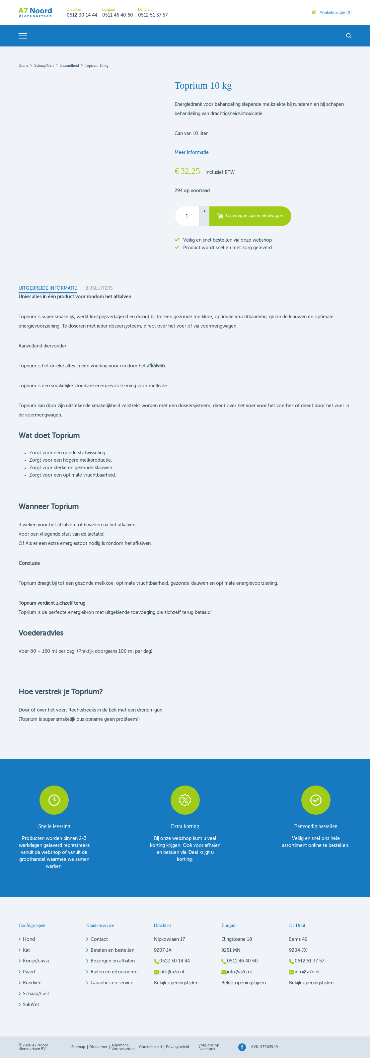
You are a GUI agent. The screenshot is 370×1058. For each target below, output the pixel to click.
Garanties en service (112, 983)
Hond (29, 939)
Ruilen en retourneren (114, 972)
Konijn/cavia (36, 961)
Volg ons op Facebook (208, 1047)
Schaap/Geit (36, 994)
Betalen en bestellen (112, 950)
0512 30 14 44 (82, 15)
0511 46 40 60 (117, 15)
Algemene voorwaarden (123, 1047)
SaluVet (31, 1005)
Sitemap (78, 1047)
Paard (29, 972)
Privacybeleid (177, 1047)
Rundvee (32, 983)
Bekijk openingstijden (176, 983)
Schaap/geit (44, 65)
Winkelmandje (335, 12)
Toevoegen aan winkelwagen (254, 216)
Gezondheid (69, 65)
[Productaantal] (187, 216)
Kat (26, 950)
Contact (99, 939)
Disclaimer (98, 1047)
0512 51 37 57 (153, 15)
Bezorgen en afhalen (113, 961)
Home (23, 65)
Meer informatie (192, 152)
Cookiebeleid (150, 1047)
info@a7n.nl (171, 972)
